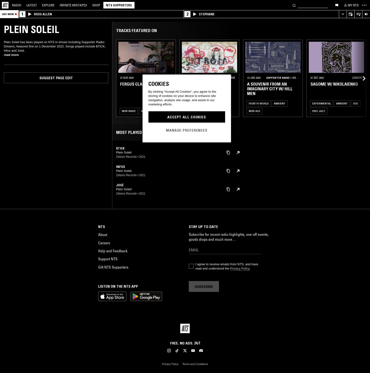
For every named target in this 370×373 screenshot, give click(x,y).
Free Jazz (318, 111)
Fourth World (259, 103)
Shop (96, 5)
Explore (48, 5)
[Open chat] (337, 5)
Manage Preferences (186, 130)
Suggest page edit (56, 77)
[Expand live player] (343, 14)
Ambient (280, 103)
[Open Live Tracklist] (358, 14)
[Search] (294, 5)
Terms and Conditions (195, 364)
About (102, 234)
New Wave (129, 111)
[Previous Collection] (361, 78)
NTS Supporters (119, 5)
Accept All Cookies (186, 117)
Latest (31, 5)
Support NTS (108, 259)
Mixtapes (73, 5)
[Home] (5, 5)
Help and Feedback (112, 251)
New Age (254, 111)
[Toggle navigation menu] (364, 5)
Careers (104, 242)
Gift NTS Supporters (113, 267)
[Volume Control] (366, 14)
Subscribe (204, 286)
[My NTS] (351, 5)
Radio (16, 5)
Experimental (321, 103)
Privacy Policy (239, 268)
